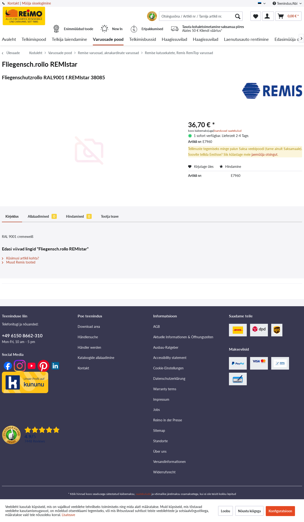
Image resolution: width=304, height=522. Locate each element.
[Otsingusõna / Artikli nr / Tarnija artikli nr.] (201, 16)
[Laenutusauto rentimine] (246, 39)
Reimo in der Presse (167, 420)
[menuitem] (201, 16)
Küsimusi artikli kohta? (20, 258)
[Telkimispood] (34, 39)
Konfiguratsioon (280, 511)
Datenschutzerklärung (169, 378)
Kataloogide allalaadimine (96, 358)
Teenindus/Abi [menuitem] (285, 3)
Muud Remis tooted (18, 262)
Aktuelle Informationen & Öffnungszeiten (183, 337)
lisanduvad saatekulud (228, 130)
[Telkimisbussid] (142, 39)
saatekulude (143, 494)
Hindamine (230, 167)
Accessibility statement (169, 358)
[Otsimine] (238, 16)
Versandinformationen (169, 462)
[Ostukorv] (288, 16)
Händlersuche (88, 337)
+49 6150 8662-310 (22, 335)
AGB (156, 326)
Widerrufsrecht (164, 472)
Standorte (160, 441)
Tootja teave (110, 216)
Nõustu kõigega (249, 511)
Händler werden (89, 347)
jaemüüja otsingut (264, 154)
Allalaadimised (42, 216)
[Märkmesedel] (255, 16)
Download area (89, 326)
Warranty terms (164, 389)
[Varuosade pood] (108, 39)
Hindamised (79, 216)
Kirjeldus (12, 216)
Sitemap (159, 430)
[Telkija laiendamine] (69, 39)
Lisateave (68, 515)
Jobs (156, 410)
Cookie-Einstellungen (168, 368)
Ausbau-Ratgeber (165, 347)
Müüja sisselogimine (36, 3)
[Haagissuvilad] (174, 39)
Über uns (159, 451)
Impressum (161, 399)
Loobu (225, 511)
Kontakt (13, 3)
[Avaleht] (9, 39)
